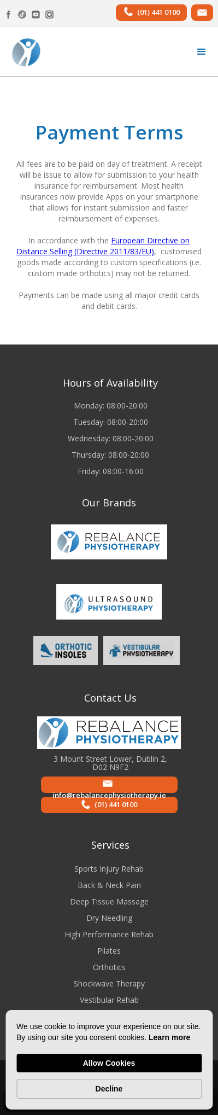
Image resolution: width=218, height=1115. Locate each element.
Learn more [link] (169, 1037)
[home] (23, 52)
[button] (201, 52)
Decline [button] (109, 1088)
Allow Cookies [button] (109, 1063)
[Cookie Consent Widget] (109, 1060)
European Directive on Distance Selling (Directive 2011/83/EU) (103, 245)
